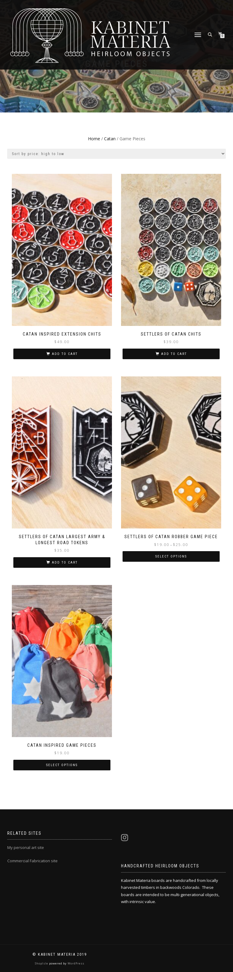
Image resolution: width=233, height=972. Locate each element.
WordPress (75, 963)
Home (94, 138)
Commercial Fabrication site (32, 860)
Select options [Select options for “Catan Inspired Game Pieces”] (62, 765)
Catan (110, 138)
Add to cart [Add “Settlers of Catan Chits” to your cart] (174, 354)
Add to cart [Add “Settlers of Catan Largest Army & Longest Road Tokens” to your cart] (65, 562)
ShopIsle (42, 963)
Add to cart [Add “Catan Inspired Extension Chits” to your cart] (65, 354)
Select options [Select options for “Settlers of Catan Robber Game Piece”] (171, 556)
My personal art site (25, 847)
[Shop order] (116, 154)
